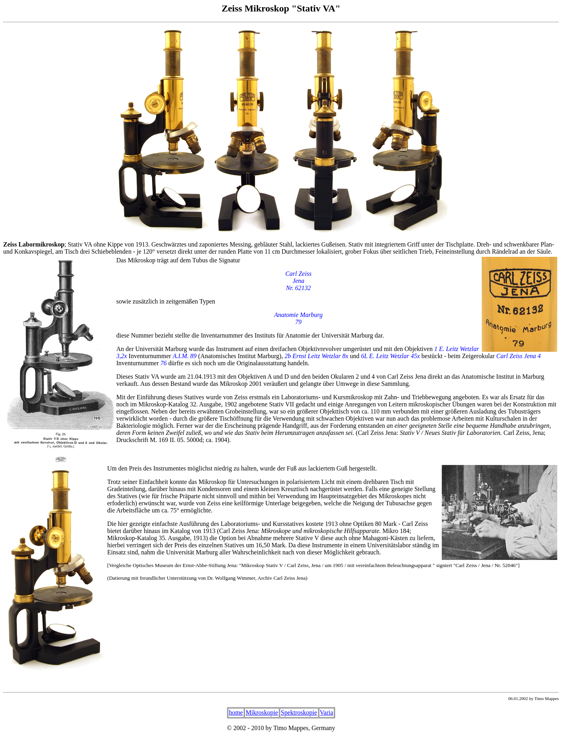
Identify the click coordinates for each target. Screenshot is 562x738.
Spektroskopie (299, 712)
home (236, 712)
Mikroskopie (262, 712)
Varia (326, 712)
